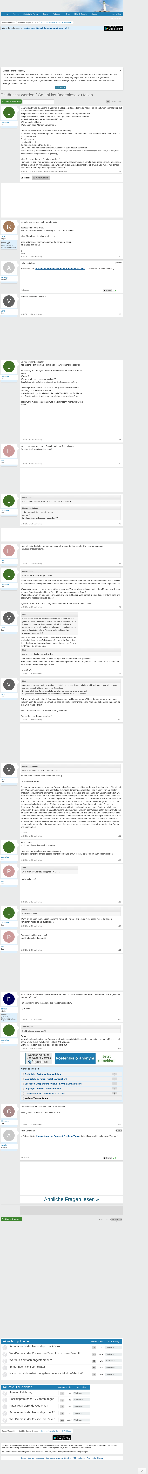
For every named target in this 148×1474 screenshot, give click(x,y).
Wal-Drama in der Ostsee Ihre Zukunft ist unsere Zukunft (44, 1353)
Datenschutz (50, 1458)
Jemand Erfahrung (20, 1392)
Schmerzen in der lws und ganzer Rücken (35, 1346)
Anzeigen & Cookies (63, 1458)
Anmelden (116, 14)
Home (5, 14)
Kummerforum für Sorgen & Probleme (56, 1431)
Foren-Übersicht (8, 1431)
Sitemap (100, 1458)
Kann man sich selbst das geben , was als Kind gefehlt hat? (46, 1373)
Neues (15, 14)
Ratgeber (57, 14)
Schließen (60, 87)
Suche (45, 14)
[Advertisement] (71, 743)
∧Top (142, 1471)
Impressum (40, 1458)
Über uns (31, 1458)
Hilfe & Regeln (80, 14)
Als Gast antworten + (11, 101)
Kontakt (23, 1458)
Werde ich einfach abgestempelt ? (30, 1360)
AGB (74, 1458)
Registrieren (115, 18)
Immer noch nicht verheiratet (27, 1366)
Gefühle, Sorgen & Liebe (28, 1431)
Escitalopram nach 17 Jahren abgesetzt (34, 1398)
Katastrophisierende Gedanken (28, 1405)
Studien (94, 14)
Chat (67, 14)
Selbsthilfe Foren (30, 14)
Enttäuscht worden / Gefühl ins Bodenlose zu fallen (47, 95)
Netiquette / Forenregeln (87, 1458)
